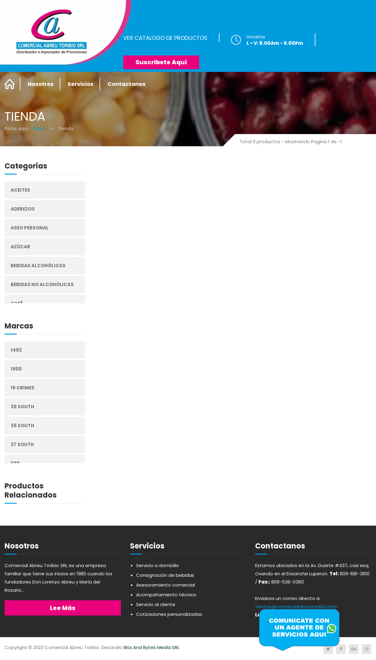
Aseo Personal (30, 228)
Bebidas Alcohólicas (38, 265)
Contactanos (126, 84)
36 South (22, 425)
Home (10, 84)
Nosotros (41, 84)
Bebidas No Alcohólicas (42, 284)
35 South (22, 406)
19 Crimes (22, 388)
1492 (16, 350)
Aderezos (23, 209)
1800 (16, 369)
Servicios (80, 84)
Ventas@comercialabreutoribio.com (296, 606)
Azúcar (20, 246)
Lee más (63, 608)
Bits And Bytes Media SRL (151, 647)
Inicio (38, 128)
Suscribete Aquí (161, 62)
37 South (22, 444)
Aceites (20, 190)
